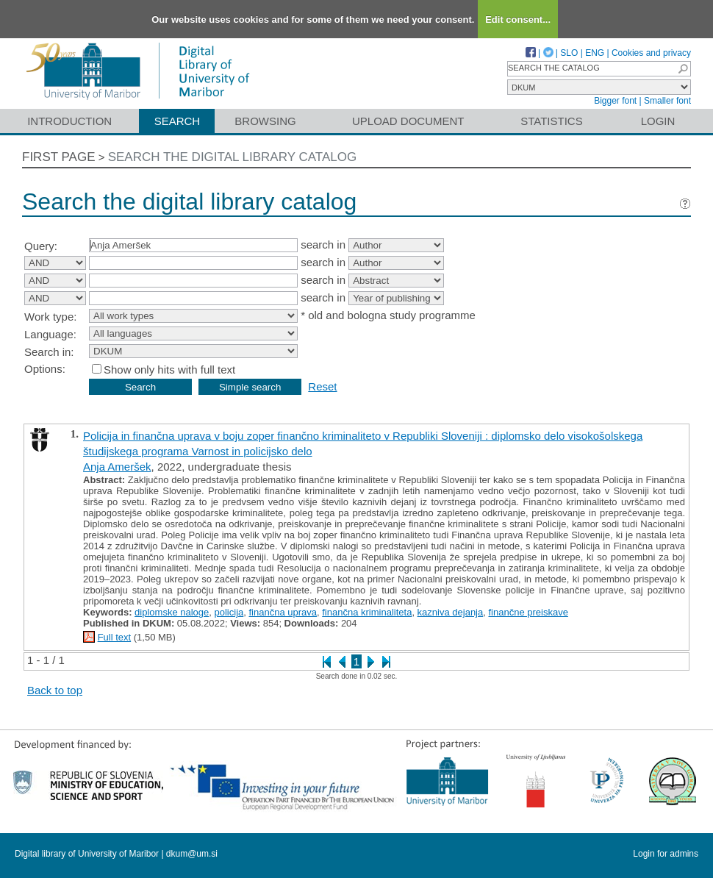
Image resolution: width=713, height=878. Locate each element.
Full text (115, 637)
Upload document (408, 121)
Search (177, 121)
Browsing (264, 121)
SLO (569, 53)
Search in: (49, 352)
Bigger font (615, 101)
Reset (322, 386)
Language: (50, 334)
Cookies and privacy (651, 53)
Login (658, 121)
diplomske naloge (172, 612)
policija (229, 612)
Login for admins (665, 854)
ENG (594, 53)
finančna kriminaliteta (367, 612)
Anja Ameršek (117, 466)
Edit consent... (518, 19)
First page (59, 157)
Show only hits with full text (169, 369)
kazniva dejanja (451, 612)
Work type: (50, 316)
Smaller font (667, 101)
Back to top (54, 690)
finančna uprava (283, 612)
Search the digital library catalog (232, 157)
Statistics (551, 121)
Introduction (69, 121)
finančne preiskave (527, 612)
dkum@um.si (192, 854)
